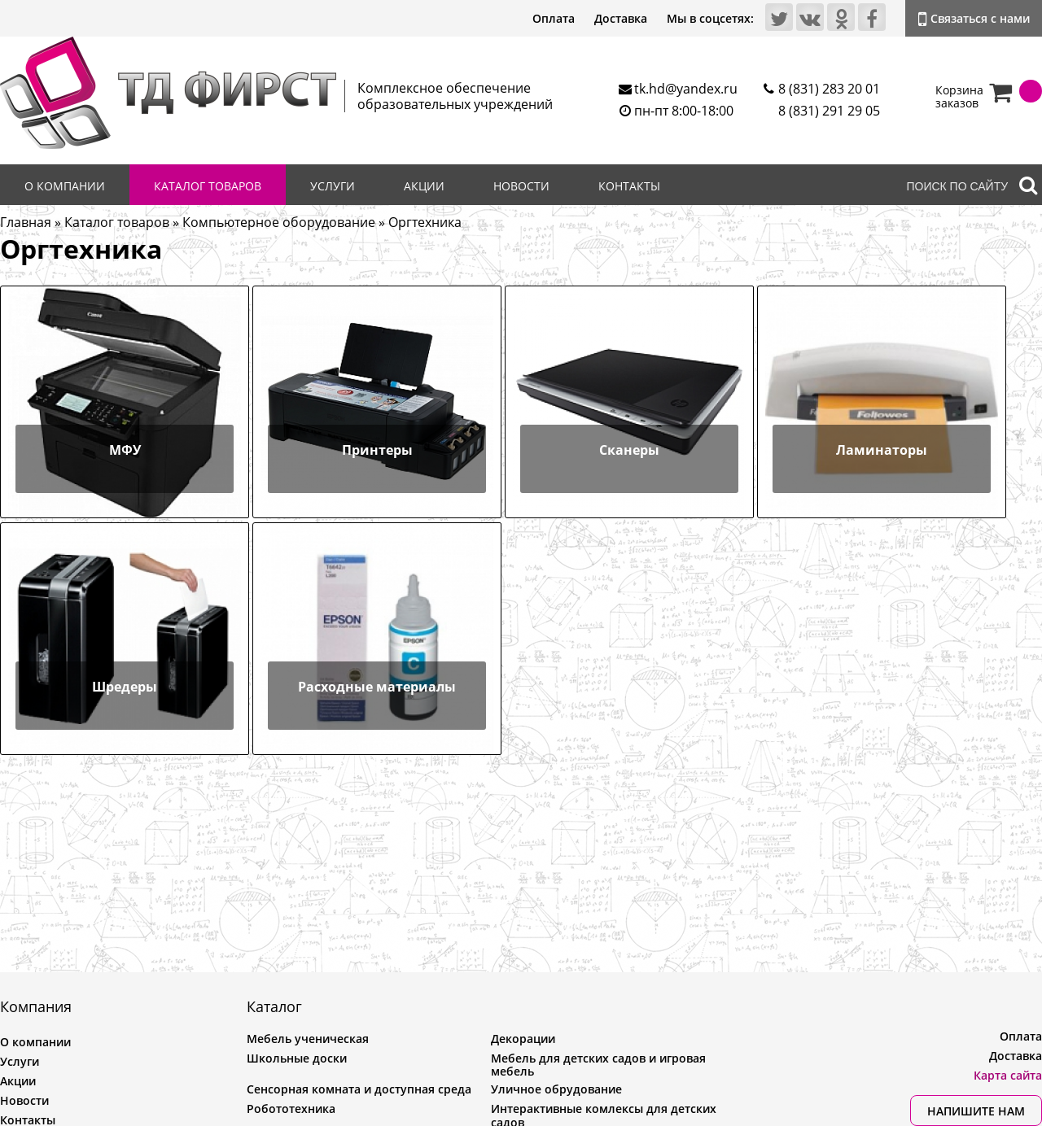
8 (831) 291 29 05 (829, 111)
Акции (424, 186)
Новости (521, 186)
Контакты (629, 186)
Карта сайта (1008, 1075)
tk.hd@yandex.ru (686, 89)
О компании (64, 186)
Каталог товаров (207, 186)
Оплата (553, 18)
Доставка (620, 18)
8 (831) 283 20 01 (829, 89)
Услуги (332, 186)
